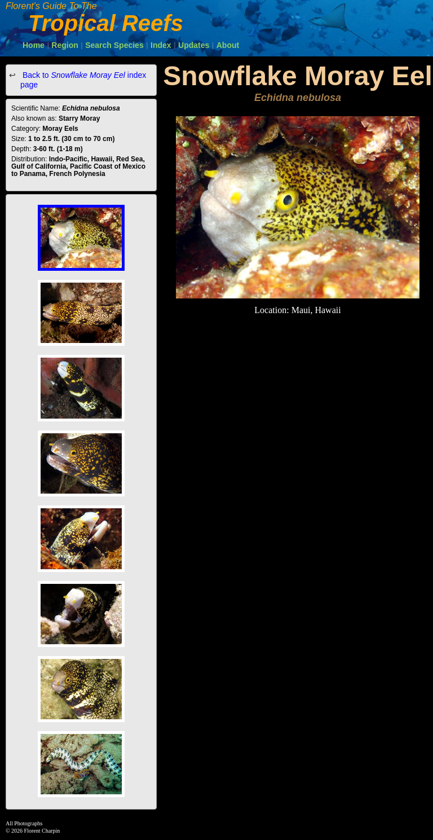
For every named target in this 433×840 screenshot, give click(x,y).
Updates (193, 45)
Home (34, 45)
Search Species (114, 45)
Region (64, 45)
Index (161, 45)
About (227, 45)
